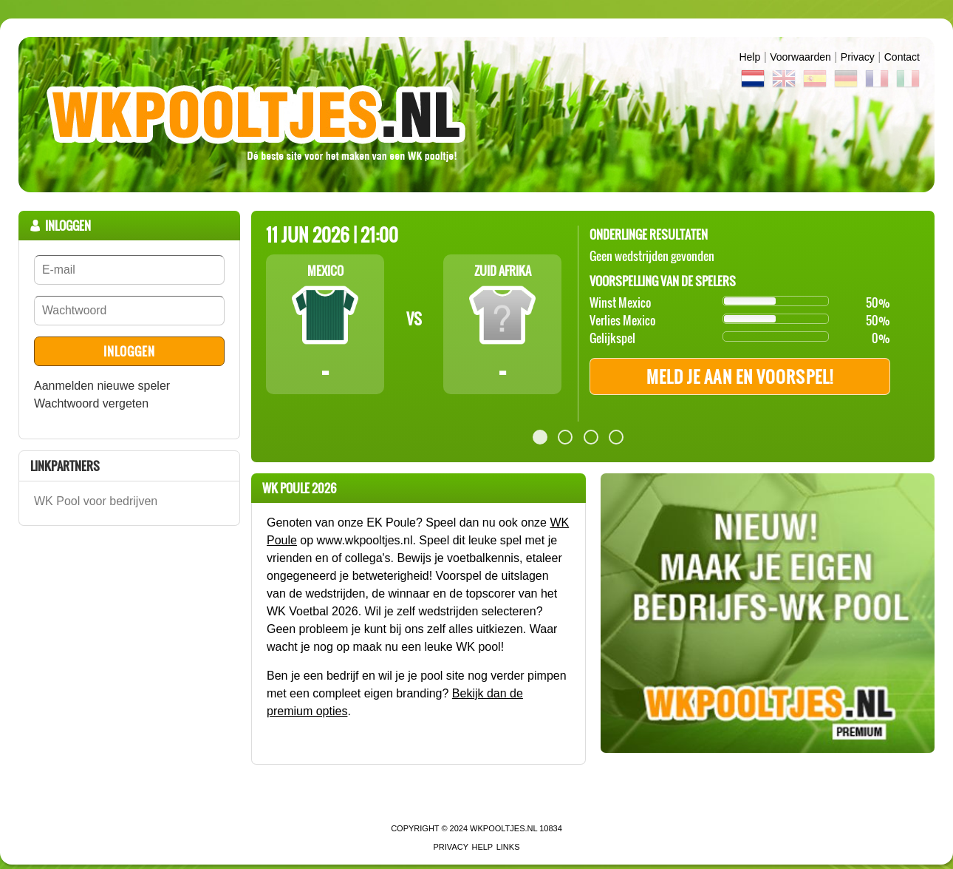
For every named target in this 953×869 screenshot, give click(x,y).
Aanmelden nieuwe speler (102, 385)
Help (749, 57)
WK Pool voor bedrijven (95, 501)
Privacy (858, 57)
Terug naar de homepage (476, 114)
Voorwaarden (800, 57)
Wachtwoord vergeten (91, 403)
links (508, 846)
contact (902, 57)
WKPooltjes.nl (503, 828)
